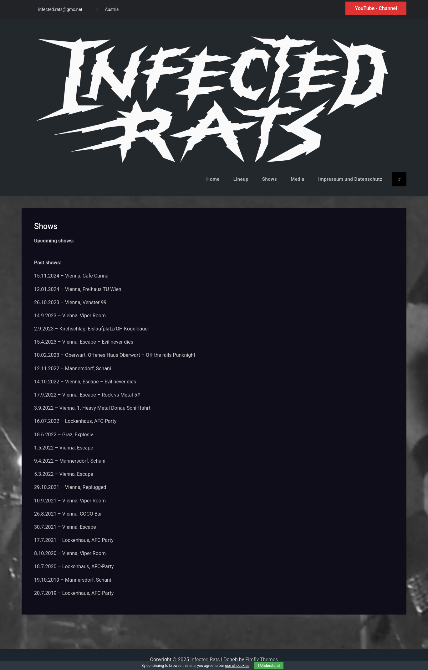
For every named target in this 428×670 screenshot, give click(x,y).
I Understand (269, 665)
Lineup (240, 179)
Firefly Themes (261, 659)
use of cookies (237, 665)
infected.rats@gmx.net (60, 9)
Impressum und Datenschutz (350, 179)
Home (213, 179)
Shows (269, 179)
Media (297, 179)
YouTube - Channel (376, 8)
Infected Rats (205, 659)
